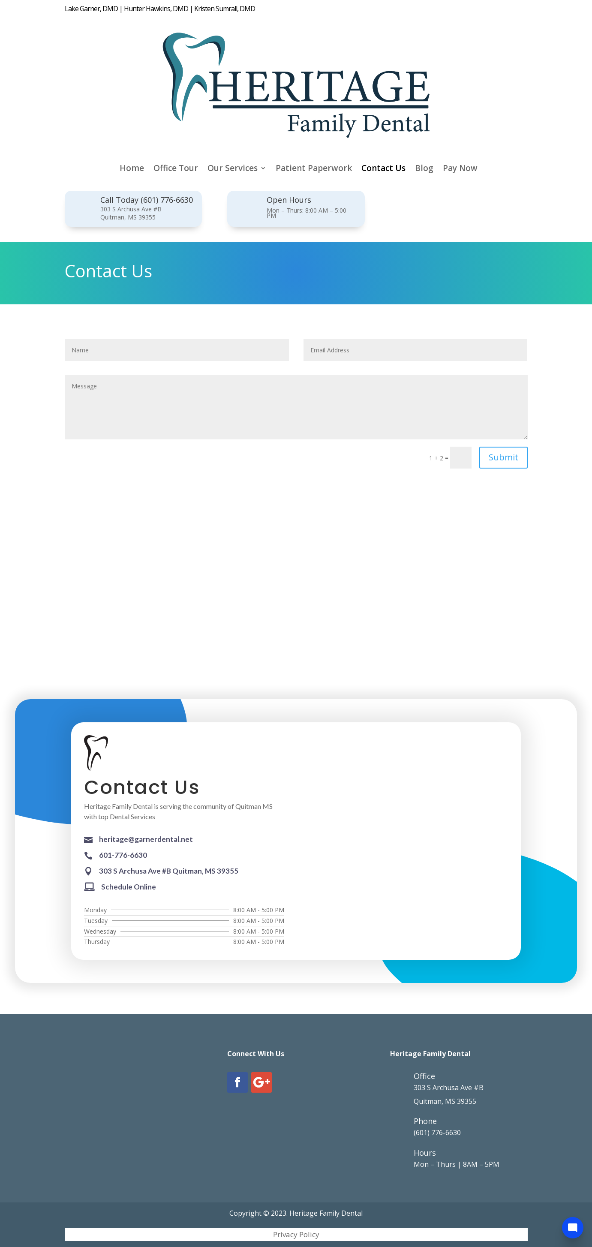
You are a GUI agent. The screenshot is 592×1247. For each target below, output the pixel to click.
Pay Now (460, 169)
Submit (503, 457)
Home (132, 169)
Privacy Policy (296, 1235)
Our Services (232, 169)
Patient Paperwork (314, 169)
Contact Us (383, 169)
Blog (424, 169)
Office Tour (175, 169)
